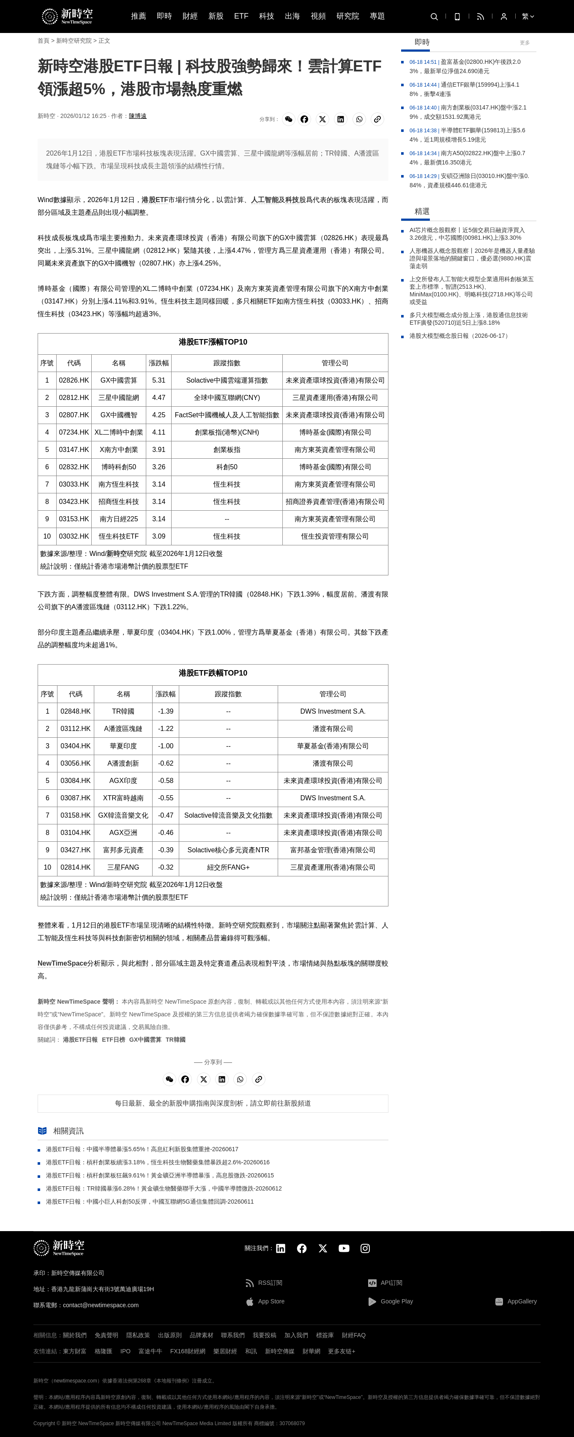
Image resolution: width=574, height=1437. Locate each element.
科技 (266, 16)
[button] (565, 1373)
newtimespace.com (75, 1381)
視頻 (318, 16)
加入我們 (296, 1335)
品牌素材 (201, 1335)
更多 (525, 43)
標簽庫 (325, 1335)
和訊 (251, 1351)
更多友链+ (341, 1351)
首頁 (43, 40)
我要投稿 (264, 1335)
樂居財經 (225, 1351)
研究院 (347, 16)
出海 (292, 16)
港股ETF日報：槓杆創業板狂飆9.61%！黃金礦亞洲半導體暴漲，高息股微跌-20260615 (160, 1175)
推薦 (138, 16)
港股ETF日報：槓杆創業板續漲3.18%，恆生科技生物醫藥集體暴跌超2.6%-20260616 (158, 1162)
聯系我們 (233, 1335)
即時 (164, 16)
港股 (149, 199)
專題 (377, 16)
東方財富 (75, 1351)
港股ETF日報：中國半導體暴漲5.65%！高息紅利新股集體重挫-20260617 (142, 1149)
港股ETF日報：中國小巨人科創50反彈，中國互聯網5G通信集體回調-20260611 (150, 1201)
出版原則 (170, 1335)
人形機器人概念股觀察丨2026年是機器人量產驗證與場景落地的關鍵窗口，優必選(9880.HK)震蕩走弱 (472, 258)
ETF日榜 (113, 1039)
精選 (415, 212)
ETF (241, 16)
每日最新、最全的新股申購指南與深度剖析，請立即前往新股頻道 (213, 1103)
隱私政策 (138, 1335)
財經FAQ (354, 1335)
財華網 (311, 1351)
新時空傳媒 (280, 1351)
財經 (190, 16)
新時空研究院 (74, 40)
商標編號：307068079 (279, 1423)
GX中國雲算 (145, 1039)
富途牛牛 (150, 1351)
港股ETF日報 (80, 1039)
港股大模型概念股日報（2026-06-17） (460, 335)
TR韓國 (176, 1039)
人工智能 (265, 199)
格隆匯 (103, 1351)
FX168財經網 (187, 1351)
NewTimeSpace (62, 963)
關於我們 (75, 1335)
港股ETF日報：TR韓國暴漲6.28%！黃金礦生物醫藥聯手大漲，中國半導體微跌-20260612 (164, 1188)
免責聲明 (106, 1335)
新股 (216, 16)
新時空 (117, 553)
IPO (125, 1351)
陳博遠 (138, 115)
